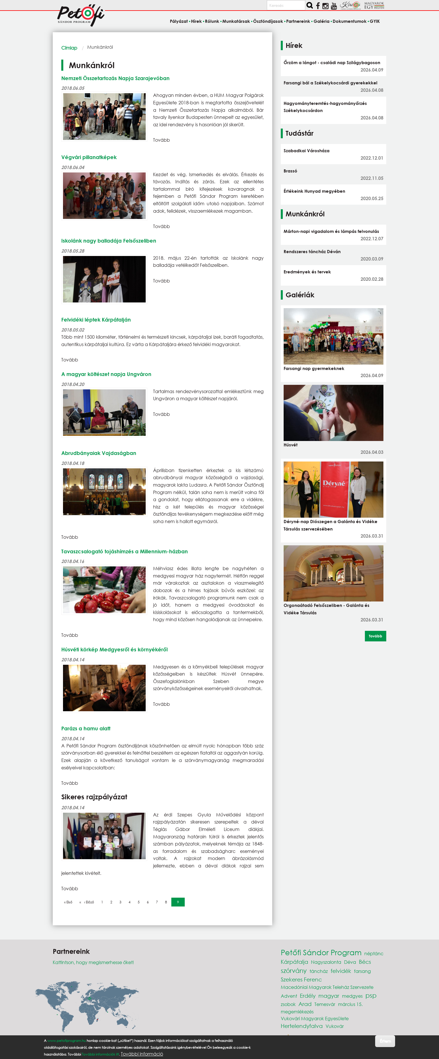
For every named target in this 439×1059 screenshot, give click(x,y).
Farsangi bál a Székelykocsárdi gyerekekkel (330, 82)
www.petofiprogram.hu (66, 1040)
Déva (350, 962)
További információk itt (100, 1054)
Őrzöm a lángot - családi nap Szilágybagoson (332, 62)
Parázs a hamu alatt (85, 728)
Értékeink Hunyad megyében (314, 191)
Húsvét (291, 444)
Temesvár (324, 1004)
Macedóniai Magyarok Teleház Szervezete (327, 987)
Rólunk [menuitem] (212, 21)
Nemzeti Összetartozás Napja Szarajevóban (115, 78)
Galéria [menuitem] (322, 21)
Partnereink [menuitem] (298, 21)
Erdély (308, 995)
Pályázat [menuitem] (179, 21)
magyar (328, 995)
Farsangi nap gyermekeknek (314, 368)
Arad (305, 1004)
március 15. (350, 1004)
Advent (289, 996)
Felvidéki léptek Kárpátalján (96, 319)
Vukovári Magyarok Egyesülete (315, 1018)
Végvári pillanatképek (89, 157)
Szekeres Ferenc (301, 979)
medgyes (352, 996)
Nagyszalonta (326, 962)
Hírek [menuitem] (196, 21)
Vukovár (335, 1026)
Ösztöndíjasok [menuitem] (268, 21)
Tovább (375, 636)
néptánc (373, 953)
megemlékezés (297, 1012)
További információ (142, 1054)
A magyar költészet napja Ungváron (106, 374)
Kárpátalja (294, 961)
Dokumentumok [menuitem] (350, 21)
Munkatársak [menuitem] (236, 21)
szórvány (294, 970)
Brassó (290, 170)
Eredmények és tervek (307, 271)
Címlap (69, 48)
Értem (385, 1041)
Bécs (365, 961)
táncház (319, 971)
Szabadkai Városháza (307, 150)
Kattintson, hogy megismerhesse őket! (93, 962)
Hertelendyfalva (302, 1026)
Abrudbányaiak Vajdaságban (98, 453)
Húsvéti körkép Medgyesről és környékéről (114, 649)
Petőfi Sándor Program (321, 952)
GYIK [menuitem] (375, 21)
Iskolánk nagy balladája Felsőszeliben (108, 240)
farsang (362, 971)
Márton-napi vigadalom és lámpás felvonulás (331, 231)
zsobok (288, 1004)
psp (371, 995)
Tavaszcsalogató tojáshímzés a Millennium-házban (124, 551)
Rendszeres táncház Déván (312, 251)
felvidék (341, 970)
